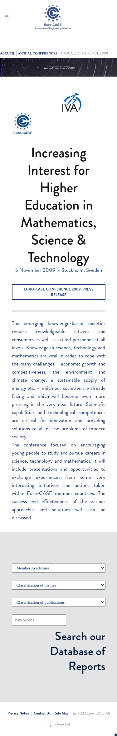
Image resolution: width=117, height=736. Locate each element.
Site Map (61, 713)
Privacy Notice (18, 713)
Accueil (7, 53)
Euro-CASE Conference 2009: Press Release (59, 292)
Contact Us (42, 713)
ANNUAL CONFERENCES (37, 53)
